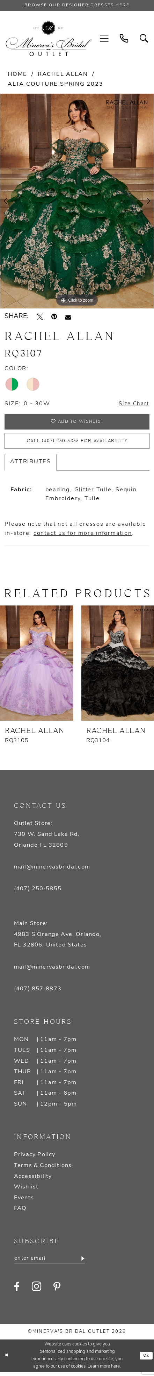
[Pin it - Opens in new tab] (54, 317)
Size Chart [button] (132, 404)
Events (24, 1202)
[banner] (48, 39)
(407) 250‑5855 (37, 893)
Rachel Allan (63, 75)
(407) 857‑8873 (37, 993)
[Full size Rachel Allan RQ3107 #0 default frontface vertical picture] (77, 201)
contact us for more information (83, 537)
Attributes (30, 466)
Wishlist (26, 1191)
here (115, 1370)
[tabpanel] (77, 201)
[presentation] (36, 667)
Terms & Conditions (43, 1170)
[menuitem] (105, 39)
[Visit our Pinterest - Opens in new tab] (56, 1292)
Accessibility (33, 1180)
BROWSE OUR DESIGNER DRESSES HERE (77, 6)
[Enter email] (52, 1263)
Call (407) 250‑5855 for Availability (77, 444)
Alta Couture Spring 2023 (55, 84)
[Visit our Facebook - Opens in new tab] (17, 1292)
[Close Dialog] (6, 1360)
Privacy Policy (34, 1159)
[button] (105, 39)
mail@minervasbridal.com (52, 871)
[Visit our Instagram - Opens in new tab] (36, 1291)
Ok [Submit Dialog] (145, 1359)
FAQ (20, 1213)
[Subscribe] (87, 1263)
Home (17, 75)
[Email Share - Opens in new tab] (68, 317)
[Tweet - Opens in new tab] (40, 317)
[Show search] (144, 39)
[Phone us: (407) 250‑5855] (124, 39)
